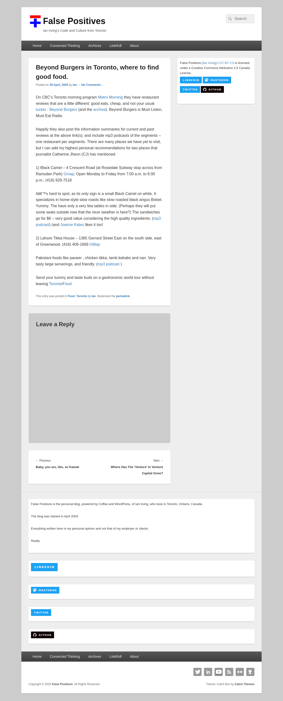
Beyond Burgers (63, 109)
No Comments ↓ (92, 85)
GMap (94, 244)
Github (250, 672)
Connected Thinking (65, 46)
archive (99, 109)
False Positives (74, 21)
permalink (123, 296)
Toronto (55, 284)
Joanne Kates (72, 225)
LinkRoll (116, 46)
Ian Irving (209, 63)
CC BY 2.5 (226, 63)
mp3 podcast (109, 264)
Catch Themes (244, 684)
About (134, 46)
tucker (41, 109)
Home (37, 46)
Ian (75, 85)
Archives (94, 46)
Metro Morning (110, 97)
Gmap (69, 174)
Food (67, 284)
